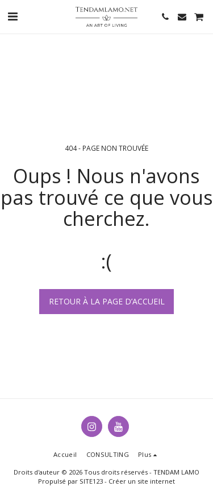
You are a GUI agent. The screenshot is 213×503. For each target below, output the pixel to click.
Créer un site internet (141, 481)
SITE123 (91, 481)
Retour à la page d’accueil (107, 301)
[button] (12, 16)
